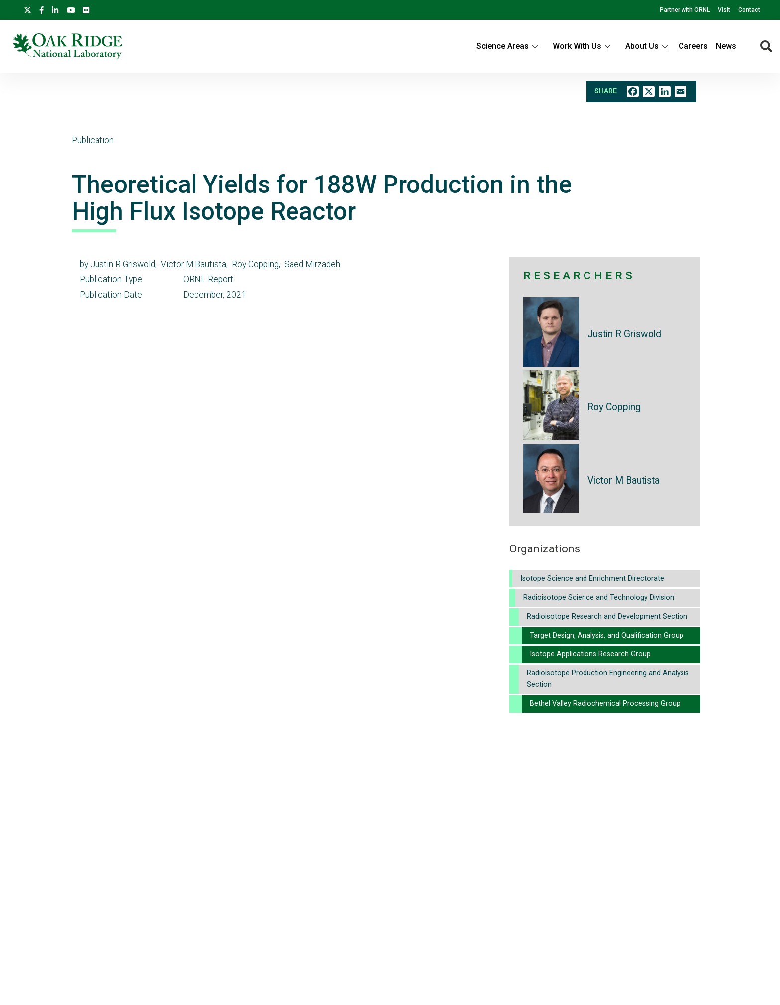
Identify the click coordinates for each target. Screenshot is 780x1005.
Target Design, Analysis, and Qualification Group (606, 635)
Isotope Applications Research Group (590, 654)
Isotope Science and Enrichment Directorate (592, 578)
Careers (693, 46)
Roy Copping (614, 407)
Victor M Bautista (623, 480)
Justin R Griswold (624, 334)
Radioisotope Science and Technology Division (598, 597)
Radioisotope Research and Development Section (607, 616)
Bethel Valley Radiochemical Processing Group (605, 703)
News (726, 46)
